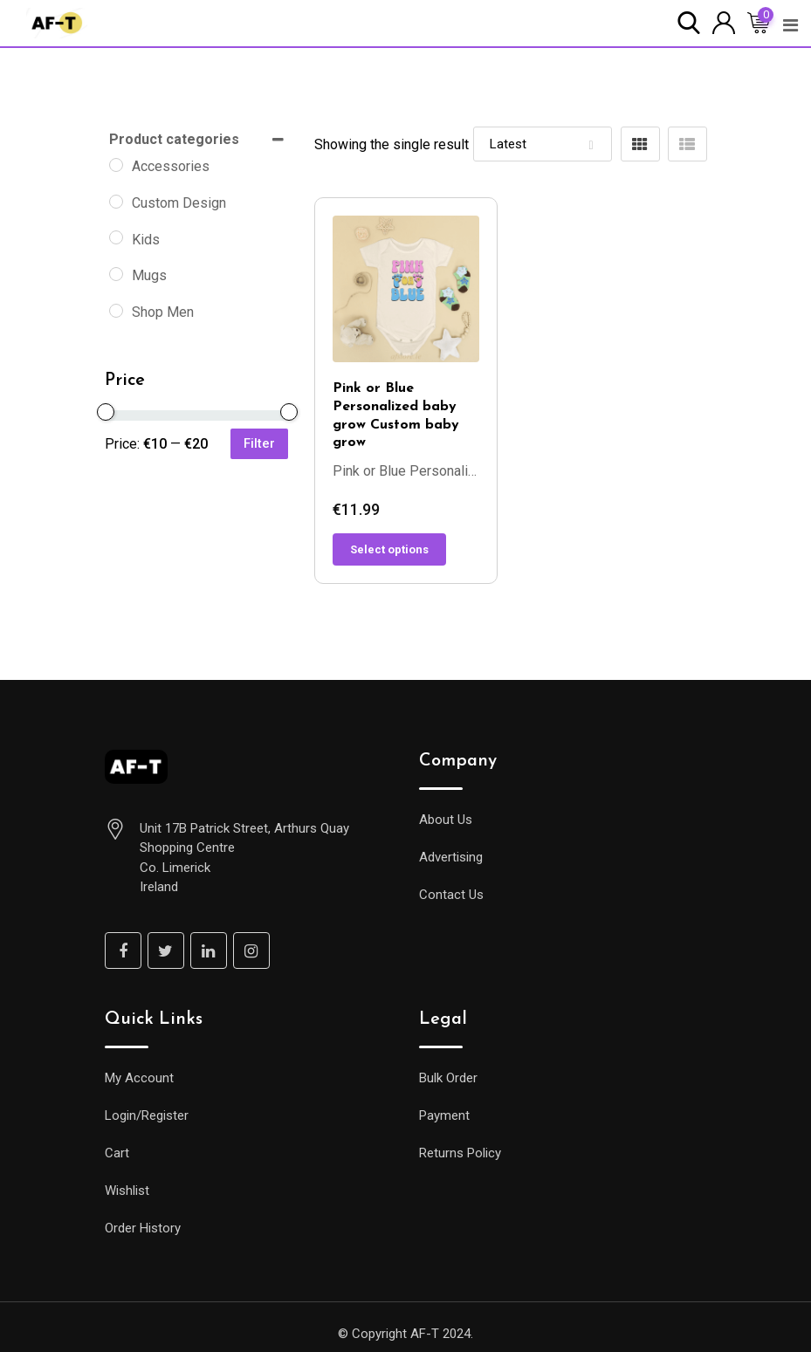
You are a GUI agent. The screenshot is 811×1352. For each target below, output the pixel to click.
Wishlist (127, 1190)
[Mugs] (116, 274)
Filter (259, 443)
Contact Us (451, 894)
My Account (139, 1078)
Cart (117, 1153)
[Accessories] (116, 165)
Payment (444, 1115)
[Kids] (116, 237)
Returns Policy (460, 1153)
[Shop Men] (116, 311)
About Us (445, 819)
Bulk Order (448, 1078)
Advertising (451, 857)
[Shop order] (542, 144)
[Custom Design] (116, 202)
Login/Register (147, 1115)
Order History (143, 1228)
